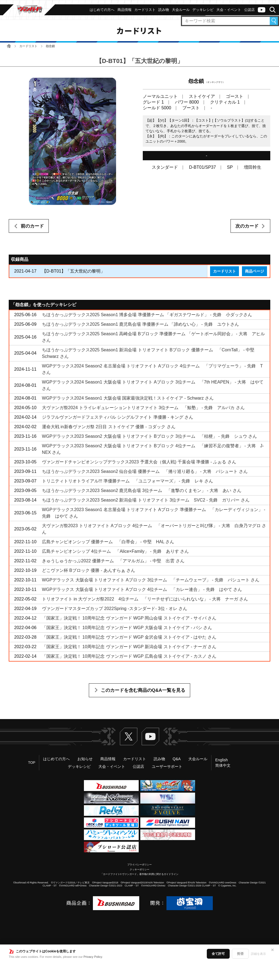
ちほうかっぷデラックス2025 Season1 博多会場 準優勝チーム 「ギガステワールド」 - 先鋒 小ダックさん (147, 314)
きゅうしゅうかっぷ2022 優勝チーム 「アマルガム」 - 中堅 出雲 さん (113, 561)
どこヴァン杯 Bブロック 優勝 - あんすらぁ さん (88, 570)
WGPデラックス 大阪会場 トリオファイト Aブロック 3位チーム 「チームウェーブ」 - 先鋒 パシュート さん (150, 580)
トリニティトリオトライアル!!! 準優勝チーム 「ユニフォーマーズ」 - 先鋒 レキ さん (127, 481)
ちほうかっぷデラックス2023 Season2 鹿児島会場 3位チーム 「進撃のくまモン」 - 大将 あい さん (141, 490)
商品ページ (254, 271)
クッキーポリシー (139, 869)
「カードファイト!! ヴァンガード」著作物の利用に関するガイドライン (140, 874)
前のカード (32, 226)
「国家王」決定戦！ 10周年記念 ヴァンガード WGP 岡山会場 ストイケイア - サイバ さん (129, 618)
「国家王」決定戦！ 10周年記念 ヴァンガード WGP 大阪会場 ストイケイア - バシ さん (127, 627)
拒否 (240, 954)
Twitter (128, 736)
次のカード (247, 226)
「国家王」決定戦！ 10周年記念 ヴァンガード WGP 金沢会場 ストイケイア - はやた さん (129, 637)
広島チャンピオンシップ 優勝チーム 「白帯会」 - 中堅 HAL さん (108, 541)
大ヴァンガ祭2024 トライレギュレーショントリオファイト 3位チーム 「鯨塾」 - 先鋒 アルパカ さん (143, 407)
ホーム (9, 46)
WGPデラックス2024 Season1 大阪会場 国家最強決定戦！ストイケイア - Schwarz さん (128, 398)
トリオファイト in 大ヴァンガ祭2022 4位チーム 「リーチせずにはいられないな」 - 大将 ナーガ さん (145, 599)
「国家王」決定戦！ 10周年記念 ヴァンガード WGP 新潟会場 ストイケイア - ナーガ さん (129, 646)
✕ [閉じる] (272, 950)
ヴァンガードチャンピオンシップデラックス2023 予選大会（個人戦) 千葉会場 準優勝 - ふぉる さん (139, 462)
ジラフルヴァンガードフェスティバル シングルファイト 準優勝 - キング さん (117, 417)
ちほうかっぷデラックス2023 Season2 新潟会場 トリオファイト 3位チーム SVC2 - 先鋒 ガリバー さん (146, 500)
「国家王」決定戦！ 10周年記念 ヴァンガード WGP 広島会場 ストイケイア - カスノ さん (129, 656)
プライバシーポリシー (139, 864)
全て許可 (218, 954)
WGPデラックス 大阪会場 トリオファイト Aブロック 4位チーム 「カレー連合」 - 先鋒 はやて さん (142, 589)
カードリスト (28, 46)
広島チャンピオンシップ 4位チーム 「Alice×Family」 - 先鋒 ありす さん (115, 551)
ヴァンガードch (261, 9)
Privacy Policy (93, 956)
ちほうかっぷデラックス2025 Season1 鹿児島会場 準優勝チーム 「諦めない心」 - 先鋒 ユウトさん (140, 324)
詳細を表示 (258, 953)
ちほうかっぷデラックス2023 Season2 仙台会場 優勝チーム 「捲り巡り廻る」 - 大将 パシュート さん (145, 471)
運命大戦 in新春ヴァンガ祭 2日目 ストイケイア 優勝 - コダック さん (108, 426)
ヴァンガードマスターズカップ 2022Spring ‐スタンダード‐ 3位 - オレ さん (114, 608)
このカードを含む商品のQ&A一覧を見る (143, 690)
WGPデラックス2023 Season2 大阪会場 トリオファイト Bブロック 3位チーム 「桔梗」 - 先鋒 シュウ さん (149, 436)
